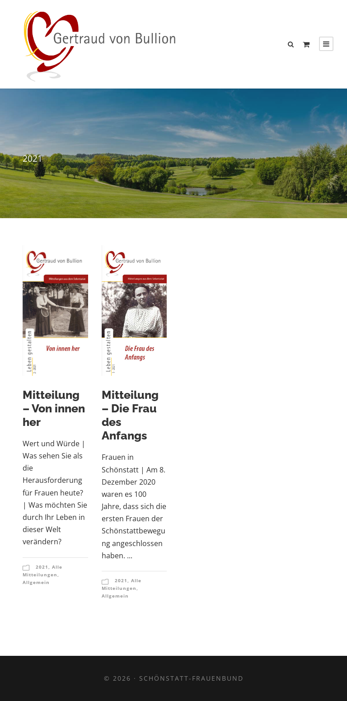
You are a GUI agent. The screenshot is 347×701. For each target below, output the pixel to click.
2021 (42, 567)
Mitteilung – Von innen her (54, 408)
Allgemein (36, 582)
